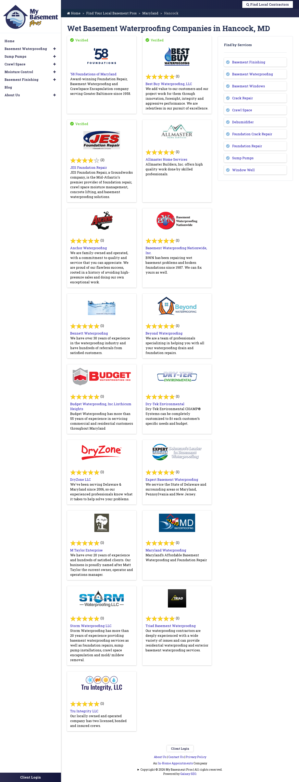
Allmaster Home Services (166, 159)
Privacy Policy (196, 757)
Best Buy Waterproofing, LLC (169, 84)
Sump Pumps (242, 158)
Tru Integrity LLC (84, 711)
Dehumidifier (243, 122)
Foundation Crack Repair (252, 134)
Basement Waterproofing (252, 74)
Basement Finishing (248, 62)
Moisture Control (18, 70)
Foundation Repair (247, 146)
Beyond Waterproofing (164, 333)
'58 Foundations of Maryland (93, 74)
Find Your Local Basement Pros (111, 13)
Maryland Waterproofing (166, 550)
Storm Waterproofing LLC (90, 626)
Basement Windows (248, 86)
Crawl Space (242, 110)
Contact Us (176, 757)
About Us (160, 757)
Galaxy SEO (188, 774)
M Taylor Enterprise (86, 550)
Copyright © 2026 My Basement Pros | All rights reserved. (181, 769)
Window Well (243, 170)
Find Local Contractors (267, 4)
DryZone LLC (80, 479)
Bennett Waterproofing (89, 333)
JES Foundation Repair (88, 167)
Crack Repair (242, 98)
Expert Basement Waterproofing (172, 479)
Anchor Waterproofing (88, 248)
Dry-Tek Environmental (165, 404)
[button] (54, 47)
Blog (8, 85)
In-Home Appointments (175, 763)
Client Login (180, 749)
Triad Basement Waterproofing (171, 626)
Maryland (150, 13)
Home (73, 13)
